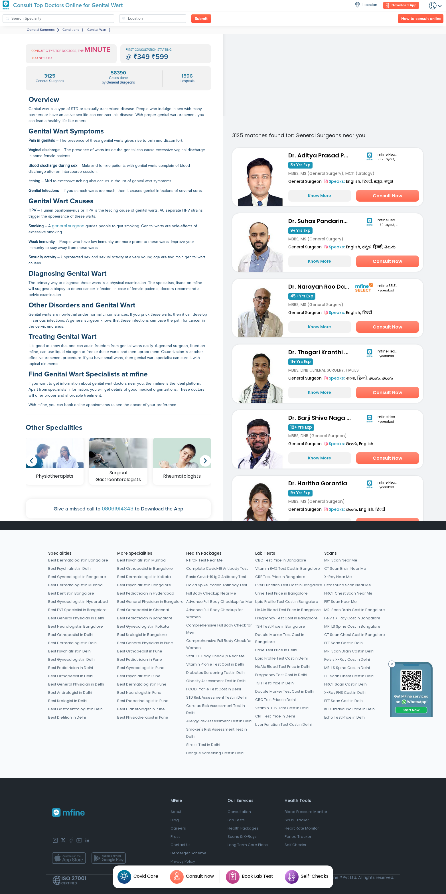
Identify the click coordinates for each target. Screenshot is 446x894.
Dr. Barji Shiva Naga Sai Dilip (321, 417)
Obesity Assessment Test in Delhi (216, 680)
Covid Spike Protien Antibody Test (216, 585)
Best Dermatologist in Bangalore (78, 560)
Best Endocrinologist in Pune (143, 700)
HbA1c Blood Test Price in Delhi (282, 666)
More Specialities (134, 553)
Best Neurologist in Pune (139, 692)
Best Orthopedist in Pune (139, 651)
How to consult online (421, 19)
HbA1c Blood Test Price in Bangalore (288, 609)
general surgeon (68, 226)
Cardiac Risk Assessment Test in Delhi (215, 709)
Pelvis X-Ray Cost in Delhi (347, 659)
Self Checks (295, 844)
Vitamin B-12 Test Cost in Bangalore (287, 568)
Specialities (60, 553)
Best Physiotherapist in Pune (142, 717)
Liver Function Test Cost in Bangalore (288, 585)
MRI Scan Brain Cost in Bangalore (354, 609)
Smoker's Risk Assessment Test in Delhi (216, 733)
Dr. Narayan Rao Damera (321, 286)
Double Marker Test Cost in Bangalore (279, 638)
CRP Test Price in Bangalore (280, 576)
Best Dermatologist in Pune (142, 684)
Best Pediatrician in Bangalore (145, 618)
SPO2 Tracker (297, 820)
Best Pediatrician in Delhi (70, 667)
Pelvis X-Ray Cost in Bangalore (352, 618)
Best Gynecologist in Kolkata (143, 626)
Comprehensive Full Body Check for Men (219, 629)
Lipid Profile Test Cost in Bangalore (286, 601)
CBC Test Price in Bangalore (280, 560)
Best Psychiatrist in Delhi (70, 568)
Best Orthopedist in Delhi (70, 634)
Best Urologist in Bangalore (142, 634)
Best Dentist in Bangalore (71, 593)
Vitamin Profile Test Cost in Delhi (215, 664)
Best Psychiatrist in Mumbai (142, 560)
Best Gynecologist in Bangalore (77, 576)
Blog (175, 820)
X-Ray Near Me (338, 576)
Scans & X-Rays (242, 836)
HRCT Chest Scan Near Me (348, 593)
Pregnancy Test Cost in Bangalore (286, 618)
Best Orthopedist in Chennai (143, 609)
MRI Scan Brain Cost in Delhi (349, 651)
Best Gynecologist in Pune (141, 667)
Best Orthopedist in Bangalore (145, 568)
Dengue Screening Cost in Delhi (215, 753)
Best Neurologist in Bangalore (75, 626)
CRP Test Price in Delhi (275, 716)
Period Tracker (298, 836)
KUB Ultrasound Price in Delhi (350, 709)
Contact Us (180, 844)
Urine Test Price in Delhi (276, 650)
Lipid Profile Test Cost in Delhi (281, 658)
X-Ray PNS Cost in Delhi (345, 692)
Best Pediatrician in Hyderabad (145, 593)
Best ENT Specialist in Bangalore (77, 609)
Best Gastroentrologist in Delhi (76, 709)
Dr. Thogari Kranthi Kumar (321, 352)
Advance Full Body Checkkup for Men (220, 601)
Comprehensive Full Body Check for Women (219, 644)
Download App (401, 5)
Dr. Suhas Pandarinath (321, 221)
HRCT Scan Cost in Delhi (346, 684)
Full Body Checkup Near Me (211, 593)
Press (176, 836)
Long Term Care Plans (248, 844)
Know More (319, 195)
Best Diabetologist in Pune (141, 709)
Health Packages (204, 553)
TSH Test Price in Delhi (275, 683)
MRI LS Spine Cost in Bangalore (352, 626)
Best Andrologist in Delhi (70, 692)
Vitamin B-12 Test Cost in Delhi (282, 708)
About (176, 811)
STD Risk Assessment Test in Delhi (216, 697)
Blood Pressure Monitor (306, 811)
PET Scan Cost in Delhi (344, 642)
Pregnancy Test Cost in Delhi (281, 674)
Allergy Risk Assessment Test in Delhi (219, 721)
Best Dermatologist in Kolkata (144, 576)
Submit (201, 19)
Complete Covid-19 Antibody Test (217, 568)
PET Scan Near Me (340, 601)
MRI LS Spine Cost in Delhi (347, 667)
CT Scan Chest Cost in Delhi (349, 676)
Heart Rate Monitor (302, 828)
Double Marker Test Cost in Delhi (284, 691)
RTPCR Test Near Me (204, 560)
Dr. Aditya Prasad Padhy (321, 155)
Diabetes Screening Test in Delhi (216, 672)
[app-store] (69, 858)
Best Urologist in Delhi (67, 700)
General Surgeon (305, 181)
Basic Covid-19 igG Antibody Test (216, 576)
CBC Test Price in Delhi (275, 699)
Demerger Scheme (188, 853)
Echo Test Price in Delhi (345, 717)
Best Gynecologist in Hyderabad (78, 601)
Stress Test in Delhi (203, 744)
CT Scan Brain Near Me (345, 568)
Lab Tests (265, 553)
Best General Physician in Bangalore (150, 601)
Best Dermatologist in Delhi (73, 642)
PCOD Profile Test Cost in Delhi (213, 689)
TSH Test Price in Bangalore (280, 626)
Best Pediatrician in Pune (139, 659)
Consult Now (387, 195)
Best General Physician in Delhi (76, 618)
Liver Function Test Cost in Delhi (283, 724)
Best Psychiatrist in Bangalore (144, 585)
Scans (330, 553)
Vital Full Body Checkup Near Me (215, 656)
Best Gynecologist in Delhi (72, 659)
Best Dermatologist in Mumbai (76, 585)
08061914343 (117, 508)
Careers (178, 828)
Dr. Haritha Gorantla (317, 483)
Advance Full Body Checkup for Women (214, 613)
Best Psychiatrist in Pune (139, 676)
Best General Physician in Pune (145, 642)
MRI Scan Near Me (340, 560)
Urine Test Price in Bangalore (281, 593)
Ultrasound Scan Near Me (347, 585)
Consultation (239, 811)
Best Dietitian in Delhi (67, 717)
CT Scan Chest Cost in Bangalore (354, 634)
